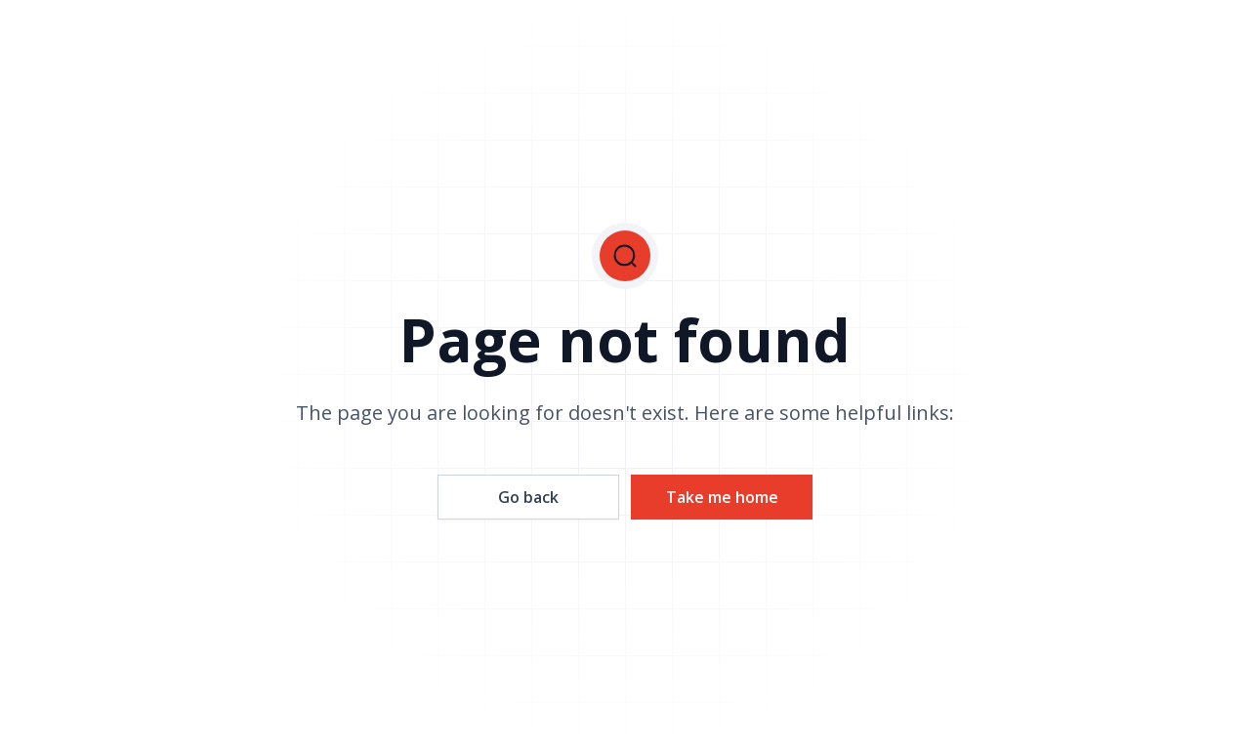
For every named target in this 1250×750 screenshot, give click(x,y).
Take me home (722, 497)
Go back (528, 497)
